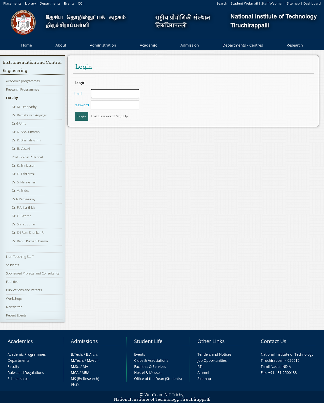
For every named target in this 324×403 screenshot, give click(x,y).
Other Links (211, 341)
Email (78, 93)
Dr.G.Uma (19, 123)
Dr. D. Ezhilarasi (23, 174)
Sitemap (293, 3)
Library (30, 3)
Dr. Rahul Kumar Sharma (30, 241)
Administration (103, 45)
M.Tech (77, 360)
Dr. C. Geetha (21, 216)
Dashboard (312, 3)
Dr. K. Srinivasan (23, 165)
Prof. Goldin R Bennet (27, 157)
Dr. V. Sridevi (21, 190)
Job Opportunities (212, 360)
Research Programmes (22, 89)
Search (221, 3)
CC (80, 3)
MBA (86, 372)
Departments (50, 3)
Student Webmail (244, 3)
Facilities (12, 281)
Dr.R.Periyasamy (23, 199)
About (60, 45)
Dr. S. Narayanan (24, 182)
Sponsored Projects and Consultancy (32, 273)
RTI (199, 366)
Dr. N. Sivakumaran (26, 132)
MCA (74, 372)
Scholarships (18, 378)
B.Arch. (92, 354)
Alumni (203, 372)
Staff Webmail (272, 3)
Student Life (148, 341)
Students (12, 265)
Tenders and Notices (214, 354)
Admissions (84, 341)
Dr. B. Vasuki (21, 148)
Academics (20, 341)
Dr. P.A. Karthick (23, 207)
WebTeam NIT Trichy (164, 394)
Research (295, 45)
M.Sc (75, 366)
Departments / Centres (242, 45)
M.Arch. (93, 360)
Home (26, 45)
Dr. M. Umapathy (24, 106)
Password (81, 105)
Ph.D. (75, 384)
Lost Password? (103, 116)
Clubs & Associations (151, 360)
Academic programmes (23, 81)
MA (85, 366)
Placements (12, 3)
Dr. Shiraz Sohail (23, 224)
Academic (148, 45)
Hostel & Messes (147, 372)
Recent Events (16, 315)
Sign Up (122, 116)
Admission (189, 45)
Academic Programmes (27, 354)
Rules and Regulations (26, 372)
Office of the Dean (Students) (158, 378)
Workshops (14, 298)
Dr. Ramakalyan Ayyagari (29, 115)
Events (69, 3)
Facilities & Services (150, 366)
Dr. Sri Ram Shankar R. (28, 232)
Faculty (12, 97)
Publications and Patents (24, 290)
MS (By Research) (85, 378)
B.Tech (76, 354)
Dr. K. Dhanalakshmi (26, 140)
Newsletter (14, 307)
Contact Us (273, 341)
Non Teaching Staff (19, 256)
